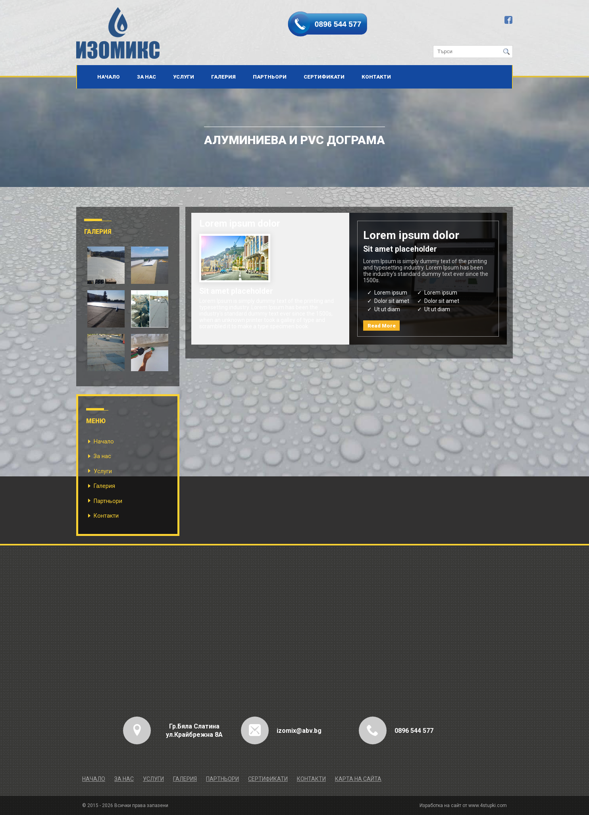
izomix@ (289, 730)
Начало (108, 77)
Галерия (223, 77)
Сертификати (324, 77)
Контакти (376, 77)
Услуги (183, 77)
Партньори (270, 77)
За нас (146, 77)
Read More (382, 326)
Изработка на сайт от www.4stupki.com (463, 805)
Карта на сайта (358, 779)
